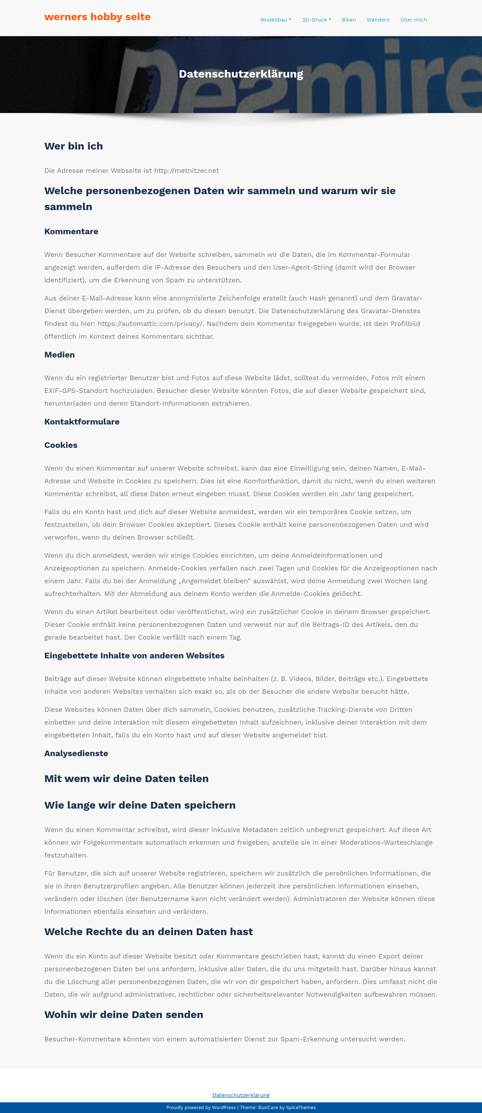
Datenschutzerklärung (240, 1095)
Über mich (413, 20)
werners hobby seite (97, 16)
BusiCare (269, 1107)
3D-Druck (316, 20)
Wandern (377, 20)
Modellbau (276, 20)
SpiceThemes (300, 1107)
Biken (349, 20)
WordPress (224, 1107)
